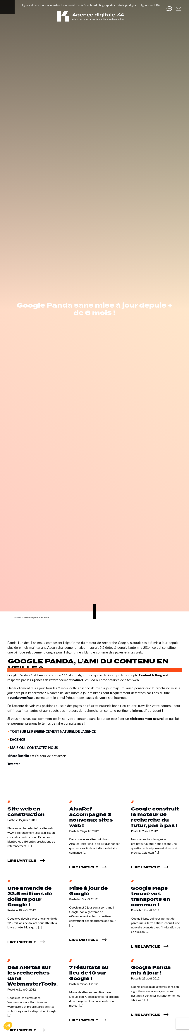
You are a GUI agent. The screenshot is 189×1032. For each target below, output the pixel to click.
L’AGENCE (17, 739)
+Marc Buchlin (18, 755)
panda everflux (21, 697)
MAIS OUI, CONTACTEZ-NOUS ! (34, 747)
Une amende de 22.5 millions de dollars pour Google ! (29, 896)
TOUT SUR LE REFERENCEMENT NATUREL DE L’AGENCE (53, 731)
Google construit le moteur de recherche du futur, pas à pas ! (155, 817)
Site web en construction (26, 812)
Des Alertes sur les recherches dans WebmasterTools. (32, 976)
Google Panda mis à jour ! (151, 970)
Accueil (17, 617)
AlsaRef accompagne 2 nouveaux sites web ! (91, 817)
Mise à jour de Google (88, 891)
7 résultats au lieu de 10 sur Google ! (89, 973)
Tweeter (13, 763)
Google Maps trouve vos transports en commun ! (150, 896)
